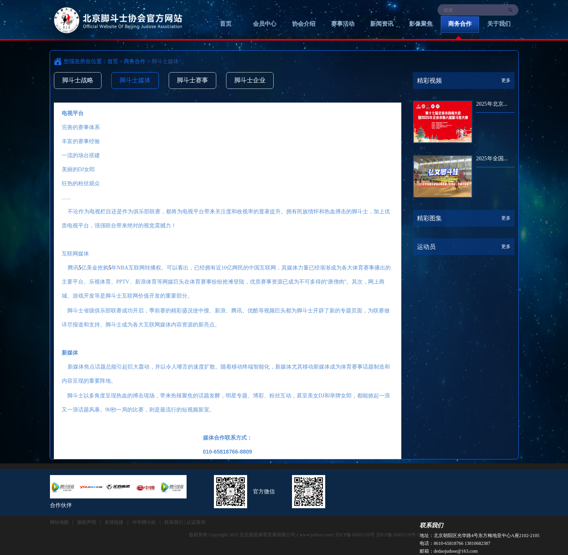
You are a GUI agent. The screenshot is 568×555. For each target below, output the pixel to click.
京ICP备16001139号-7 (398, 534)
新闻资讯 (382, 24)
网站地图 (59, 522)
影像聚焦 (421, 24)
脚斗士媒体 (135, 80)
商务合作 (460, 24)
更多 (506, 80)
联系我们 (431, 525)
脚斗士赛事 (192, 80)
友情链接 (114, 522)
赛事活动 (342, 24)
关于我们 (499, 24)
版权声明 (86, 522)
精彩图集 (429, 218)
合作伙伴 (61, 505)
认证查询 (196, 522)
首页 (225, 24)
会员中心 (264, 24)
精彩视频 (429, 80)
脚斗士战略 (77, 80)
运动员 (426, 246)
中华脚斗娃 (144, 522)
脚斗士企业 (249, 80)
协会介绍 (303, 24)
